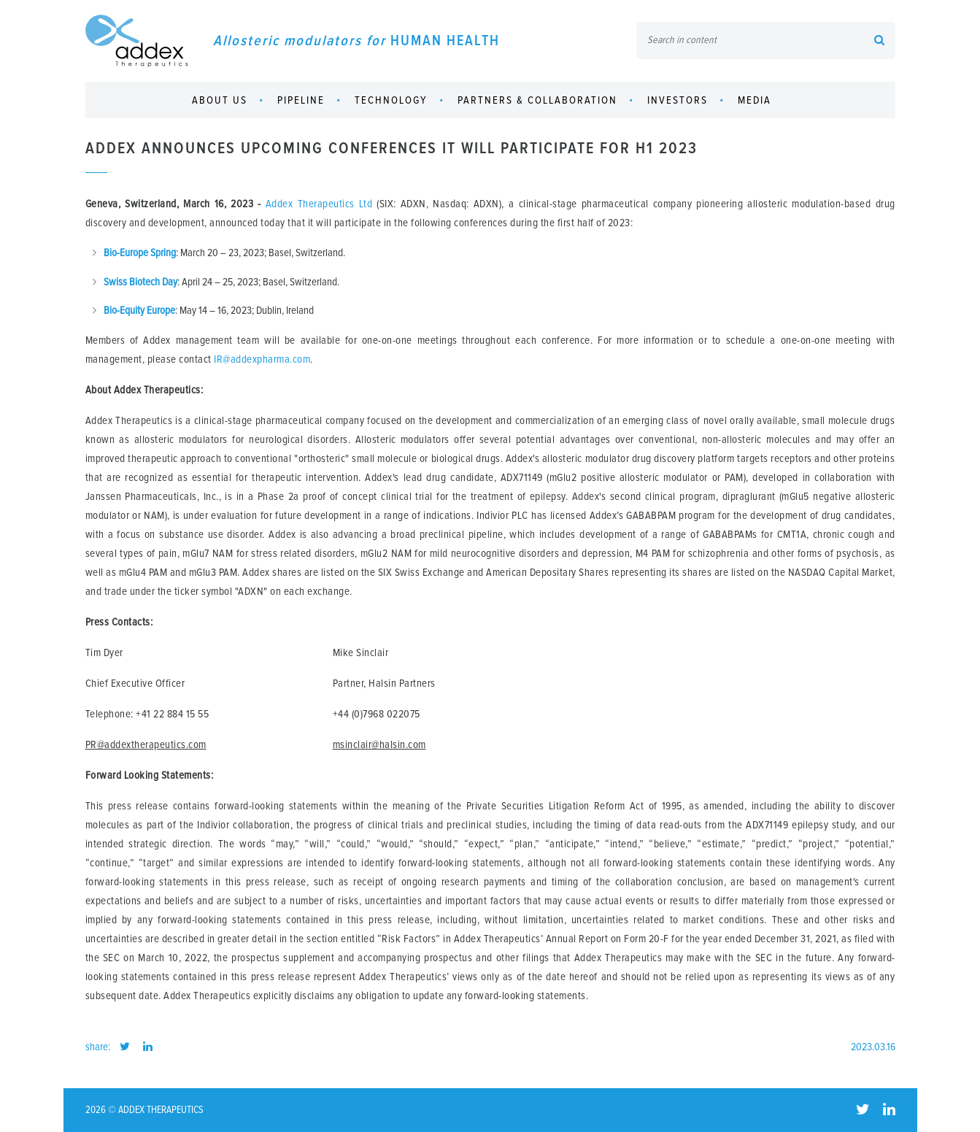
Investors (677, 100)
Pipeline (301, 100)
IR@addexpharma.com (262, 359)
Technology (391, 100)
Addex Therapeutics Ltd (319, 204)
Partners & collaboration (537, 100)
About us (219, 100)
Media (754, 100)
